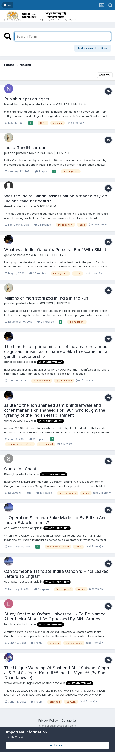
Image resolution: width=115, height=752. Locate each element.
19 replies (37, 439)
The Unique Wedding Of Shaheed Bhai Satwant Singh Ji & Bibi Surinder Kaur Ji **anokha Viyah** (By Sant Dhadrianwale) (56, 672)
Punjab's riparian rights (26, 98)
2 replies (41, 589)
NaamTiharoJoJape (17, 104)
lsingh (8, 624)
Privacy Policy (48, 720)
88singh (9, 474)
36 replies (37, 273)
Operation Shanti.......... (27, 468)
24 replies (45, 321)
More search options (93, 48)
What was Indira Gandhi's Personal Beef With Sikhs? (55, 249)
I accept (57, 745)
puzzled (9, 153)
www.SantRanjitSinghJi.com (22, 683)
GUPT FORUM (46, 206)
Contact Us (69, 720)
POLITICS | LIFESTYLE (71, 104)
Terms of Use (15, 736)
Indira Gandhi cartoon (25, 147)
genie (8, 255)
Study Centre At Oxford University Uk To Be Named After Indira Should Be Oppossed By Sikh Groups (55, 616)
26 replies (42, 224)
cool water (11, 528)
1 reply (41, 171)
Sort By (104, 75)
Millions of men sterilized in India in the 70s (46, 298)
